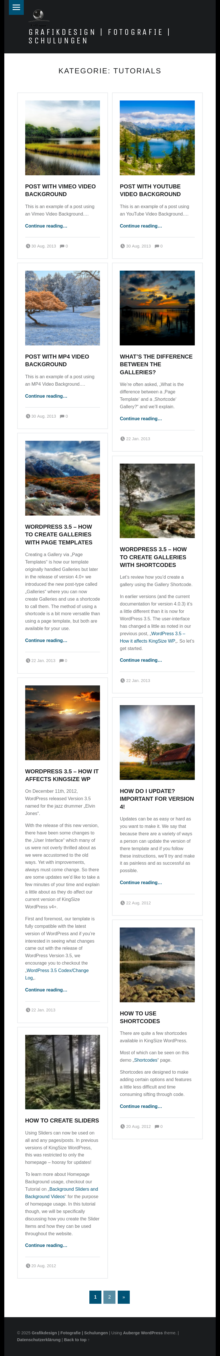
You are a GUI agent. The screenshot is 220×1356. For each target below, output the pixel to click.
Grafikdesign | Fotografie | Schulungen (99, 36)
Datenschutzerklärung (39, 1339)
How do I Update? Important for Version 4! (157, 799)
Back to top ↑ (77, 1339)
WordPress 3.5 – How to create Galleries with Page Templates (59, 535)
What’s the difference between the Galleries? (156, 364)
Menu (16, 7)
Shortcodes (145, 1060)
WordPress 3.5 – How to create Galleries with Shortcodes (153, 557)
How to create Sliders (62, 1120)
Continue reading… (46, 226)
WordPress (152, 1333)
